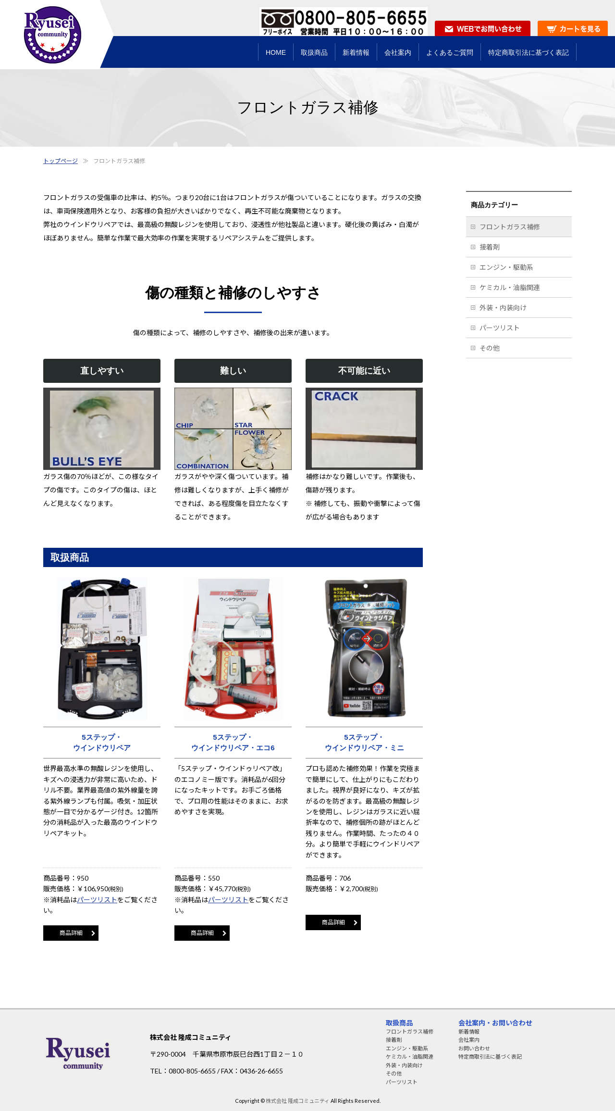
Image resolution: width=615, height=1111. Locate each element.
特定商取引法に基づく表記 (490, 1056)
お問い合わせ (474, 1048)
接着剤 (490, 247)
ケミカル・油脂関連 (510, 287)
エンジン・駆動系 (506, 267)
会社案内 (469, 1039)
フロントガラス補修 (510, 227)
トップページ (60, 160)
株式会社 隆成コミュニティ (298, 1101)
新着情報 (469, 1031)
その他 (490, 348)
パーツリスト (97, 900)
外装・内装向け (503, 307)
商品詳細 (71, 932)
